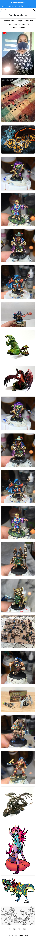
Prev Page (12, 929)
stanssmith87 (24, 24)
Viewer (28, 6)
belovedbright (12, 24)
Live (16, 6)
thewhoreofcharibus (17, 28)
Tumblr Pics (23, 936)
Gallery (22, 6)
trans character (8, 21)
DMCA (10, 6)
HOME (3, 6)
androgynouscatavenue (24, 21)
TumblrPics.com (18, 2)
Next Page (22, 929)
